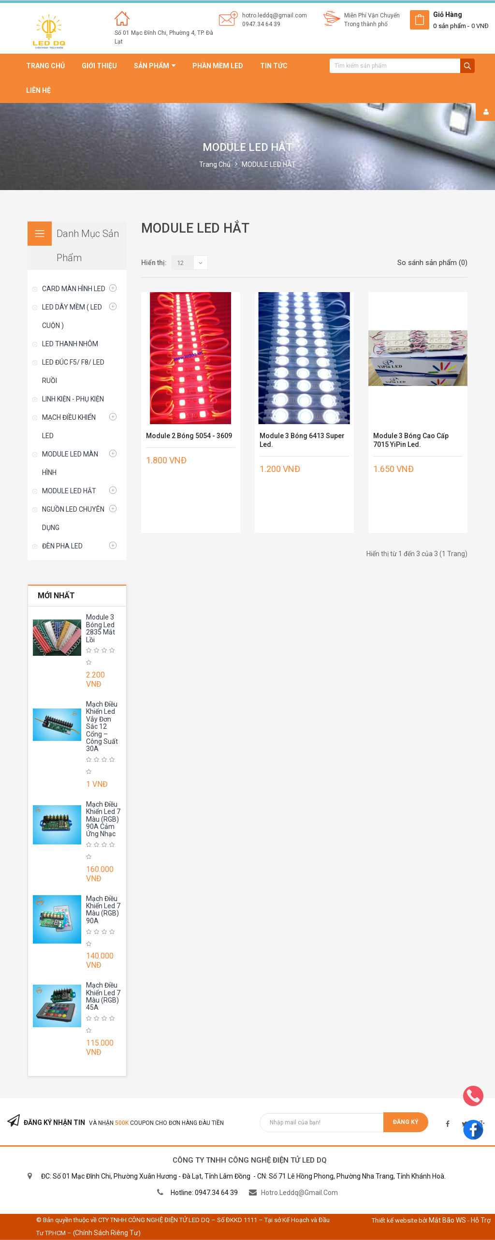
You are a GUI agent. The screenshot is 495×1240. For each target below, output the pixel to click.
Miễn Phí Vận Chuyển (372, 15)
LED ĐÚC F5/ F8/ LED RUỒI (73, 371)
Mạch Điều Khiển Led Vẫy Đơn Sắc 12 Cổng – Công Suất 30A (102, 726)
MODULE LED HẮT (269, 164)
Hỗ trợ (481, 1220)
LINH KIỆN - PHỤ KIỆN (73, 399)
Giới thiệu (99, 66)
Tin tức (274, 66)
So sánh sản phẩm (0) (432, 262)
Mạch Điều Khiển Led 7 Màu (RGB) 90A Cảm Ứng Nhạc (103, 819)
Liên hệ (38, 90)
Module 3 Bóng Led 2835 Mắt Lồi (100, 628)
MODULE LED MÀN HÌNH (70, 463)
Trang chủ (45, 66)
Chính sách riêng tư (106, 1233)
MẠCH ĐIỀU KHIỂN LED (69, 426)
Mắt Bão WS (447, 1220)
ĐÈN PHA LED (62, 546)
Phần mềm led (217, 66)
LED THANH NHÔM (70, 344)
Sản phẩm (154, 66)
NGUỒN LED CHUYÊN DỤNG (73, 518)
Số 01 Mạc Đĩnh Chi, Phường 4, (156, 33)
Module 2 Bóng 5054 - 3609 (189, 436)
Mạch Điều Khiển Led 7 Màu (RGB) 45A (103, 996)
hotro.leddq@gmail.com (274, 15)
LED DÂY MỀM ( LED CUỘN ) (72, 316)
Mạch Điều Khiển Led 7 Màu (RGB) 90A (103, 910)
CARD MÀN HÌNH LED (73, 289)
